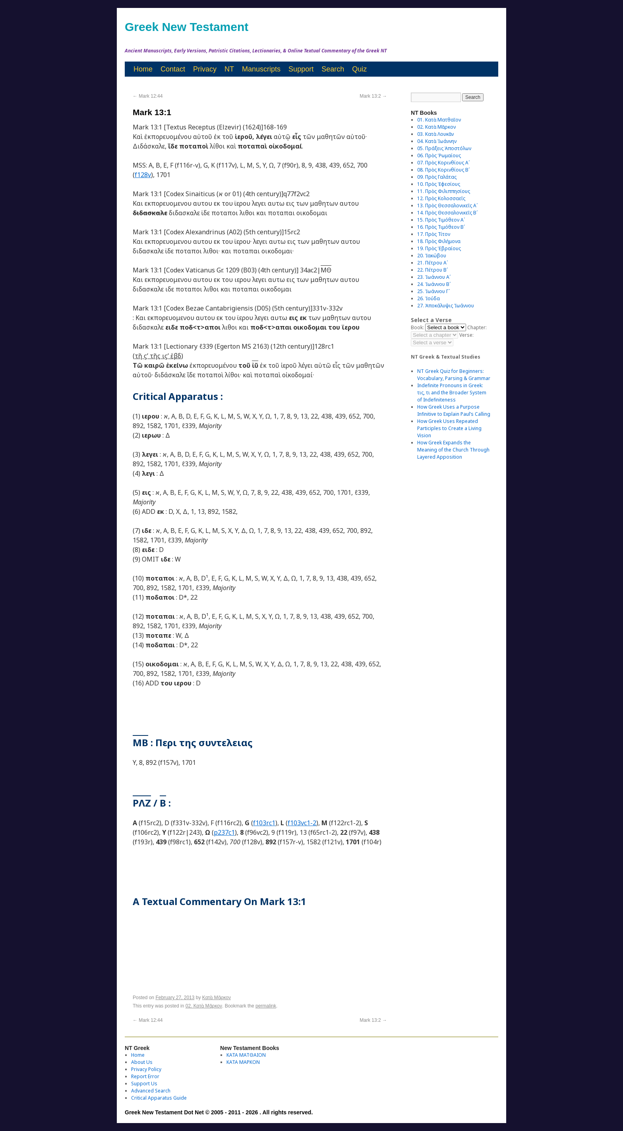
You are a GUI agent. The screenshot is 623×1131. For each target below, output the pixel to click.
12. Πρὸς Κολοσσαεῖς (441, 198)
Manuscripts (261, 69)
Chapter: (477, 327)
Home (143, 69)
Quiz (359, 69)
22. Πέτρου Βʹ (432, 269)
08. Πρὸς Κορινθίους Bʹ (443, 169)
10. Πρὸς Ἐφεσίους (438, 184)
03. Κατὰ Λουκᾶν (435, 134)
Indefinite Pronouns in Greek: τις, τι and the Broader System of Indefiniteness (451, 392)
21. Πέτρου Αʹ (432, 262)
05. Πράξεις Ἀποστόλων (444, 148)
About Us (142, 1062)
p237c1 (224, 832)
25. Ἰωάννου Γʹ (433, 291)
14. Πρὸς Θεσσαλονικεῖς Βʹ (447, 212)
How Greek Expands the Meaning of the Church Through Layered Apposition (453, 449)
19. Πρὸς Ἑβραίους (439, 248)
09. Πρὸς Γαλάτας (437, 177)
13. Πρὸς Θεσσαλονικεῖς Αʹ (447, 205)
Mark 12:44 (148, 96)
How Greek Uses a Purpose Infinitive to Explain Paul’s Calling (453, 410)
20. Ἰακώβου (431, 255)
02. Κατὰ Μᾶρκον (204, 1006)
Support (300, 69)
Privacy (205, 69)
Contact (173, 69)
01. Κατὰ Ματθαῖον (439, 119)
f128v (143, 174)
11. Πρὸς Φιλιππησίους (443, 191)
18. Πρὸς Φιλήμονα (438, 241)
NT (229, 69)
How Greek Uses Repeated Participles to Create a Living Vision (449, 428)
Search (332, 69)
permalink (265, 1006)
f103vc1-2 (302, 822)
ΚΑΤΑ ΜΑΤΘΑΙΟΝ (246, 1055)
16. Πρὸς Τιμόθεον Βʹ (441, 227)
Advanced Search (150, 1090)
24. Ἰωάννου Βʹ (434, 284)
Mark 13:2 (373, 96)
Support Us (144, 1083)
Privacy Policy (146, 1069)
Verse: (466, 335)
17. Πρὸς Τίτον (433, 234)
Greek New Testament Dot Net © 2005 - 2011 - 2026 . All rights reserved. (219, 1112)
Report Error (145, 1076)
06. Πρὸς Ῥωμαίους (439, 155)
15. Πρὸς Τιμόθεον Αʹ (441, 219)
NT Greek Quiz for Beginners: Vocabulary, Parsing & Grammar (453, 375)
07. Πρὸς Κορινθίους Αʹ (443, 162)
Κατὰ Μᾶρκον (216, 997)
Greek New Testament (186, 26)
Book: (417, 327)
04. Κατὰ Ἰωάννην (437, 141)
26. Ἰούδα (428, 298)
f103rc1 (264, 822)
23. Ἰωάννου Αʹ (434, 277)
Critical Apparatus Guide (159, 1097)
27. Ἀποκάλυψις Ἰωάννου (445, 305)
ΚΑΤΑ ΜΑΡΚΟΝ (243, 1062)
